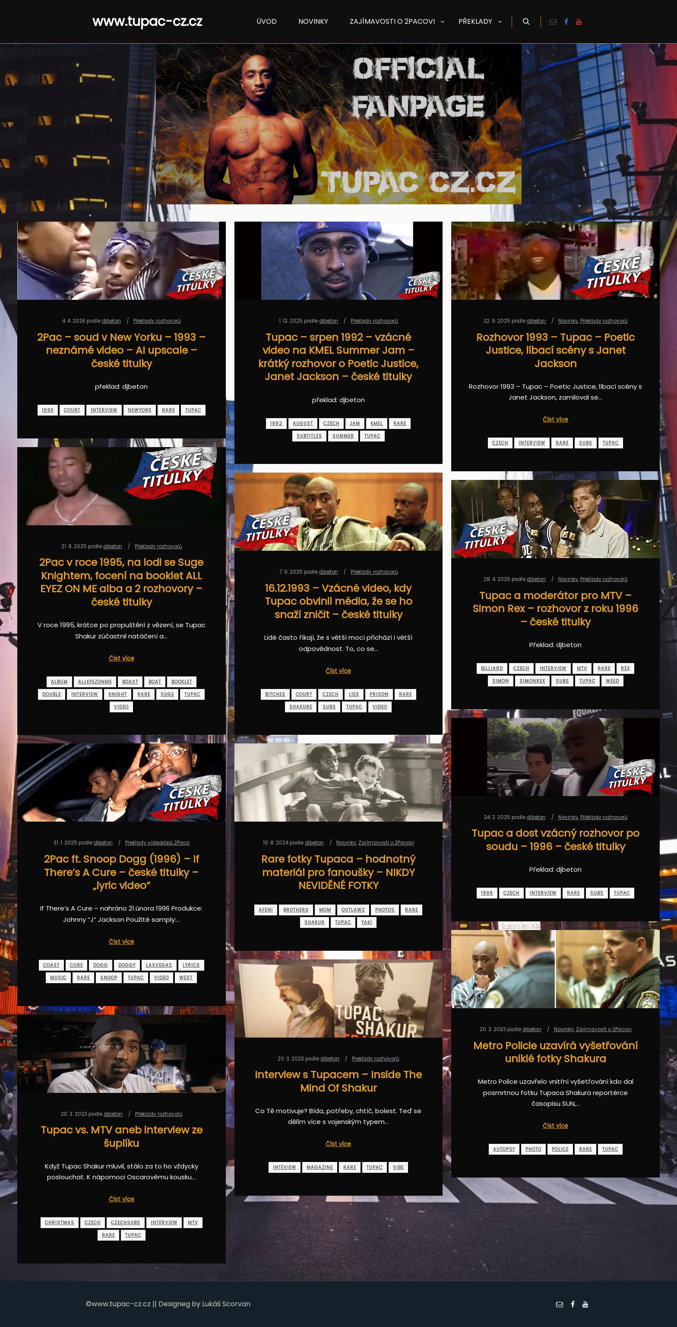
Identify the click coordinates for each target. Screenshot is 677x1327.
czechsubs (125, 1222)
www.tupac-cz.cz (135, 22)
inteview (284, 1167)
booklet (181, 682)
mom (325, 910)
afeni (266, 910)
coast (51, 965)
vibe (398, 1167)
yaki (366, 922)
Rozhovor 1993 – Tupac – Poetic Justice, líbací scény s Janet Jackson (555, 350)
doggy (127, 965)
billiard (492, 668)
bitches (275, 694)
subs (585, 443)
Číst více (555, 420)
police (560, 1149)
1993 (48, 410)
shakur (314, 922)
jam (355, 423)
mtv (582, 668)
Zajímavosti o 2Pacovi (386, 842)
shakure (300, 707)
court (72, 410)
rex (625, 668)
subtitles (309, 436)
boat (155, 682)
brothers (296, 910)
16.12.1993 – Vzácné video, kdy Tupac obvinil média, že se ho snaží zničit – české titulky (338, 601)
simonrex (532, 681)
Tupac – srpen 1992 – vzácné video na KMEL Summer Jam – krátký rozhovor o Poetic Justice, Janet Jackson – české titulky (338, 357)
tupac (193, 410)
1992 (276, 423)
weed (612, 681)
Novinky (568, 320)
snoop (108, 978)
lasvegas (159, 965)
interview (104, 410)
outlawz (353, 910)
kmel (376, 423)
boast (130, 682)
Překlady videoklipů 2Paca (157, 842)
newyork (140, 410)
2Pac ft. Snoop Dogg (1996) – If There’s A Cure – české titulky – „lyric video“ (121, 872)
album (59, 682)
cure (76, 965)
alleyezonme (95, 682)
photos (385, 910)
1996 (487, 893)
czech (331, 423)
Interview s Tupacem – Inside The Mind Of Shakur (338, 1081)
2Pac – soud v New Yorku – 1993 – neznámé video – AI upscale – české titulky (121, 350)
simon (500, 681)
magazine (320, 1167)
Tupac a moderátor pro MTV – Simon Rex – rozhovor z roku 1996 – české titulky (555, 608)
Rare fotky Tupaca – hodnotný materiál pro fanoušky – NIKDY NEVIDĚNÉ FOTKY (338, 872)
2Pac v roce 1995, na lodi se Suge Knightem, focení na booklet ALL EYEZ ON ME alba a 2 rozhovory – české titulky (121, 582)
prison (379, 694)
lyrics (191, 965)
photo (533, 1149)
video (121, 707)
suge (167, 694)
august (303, 423)
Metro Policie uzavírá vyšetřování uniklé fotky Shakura (555, 1052)
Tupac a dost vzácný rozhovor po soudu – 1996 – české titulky (555, 840)
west (186, 978)
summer (343, 436)
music (58, 978)
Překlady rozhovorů (156, 320)
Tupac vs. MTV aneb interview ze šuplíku (121, 1136)
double (51, 694)
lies (354, 694)
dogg (100, 965)
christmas (59, 1222)
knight (117, 694)
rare (168, 410)
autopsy (504, 1149)
